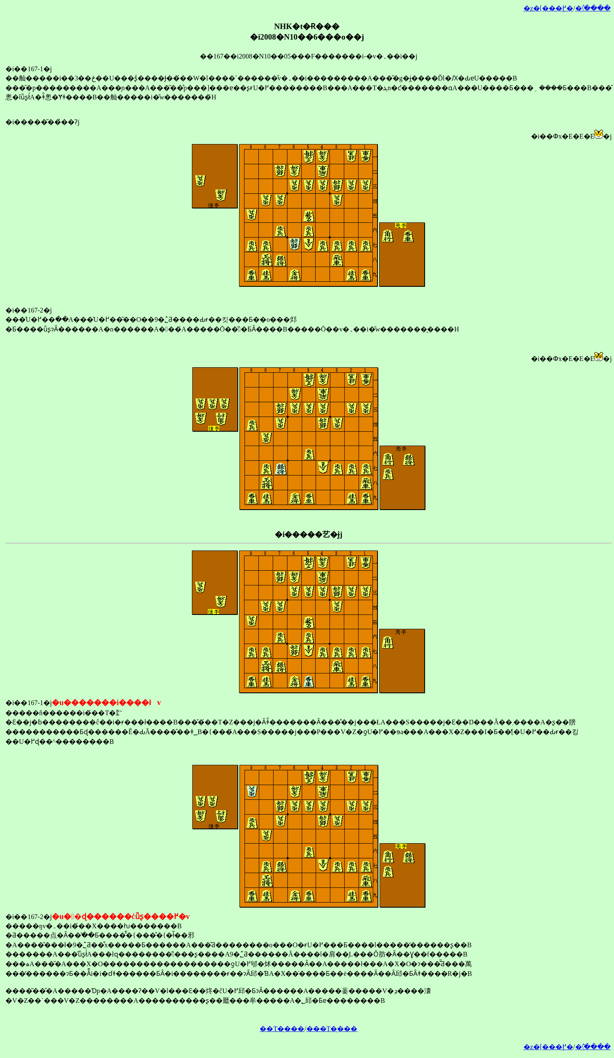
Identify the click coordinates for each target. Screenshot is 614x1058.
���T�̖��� (332, 1028)
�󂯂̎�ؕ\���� (593, 8)
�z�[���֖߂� (548, 8)
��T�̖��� (282, 1028)
